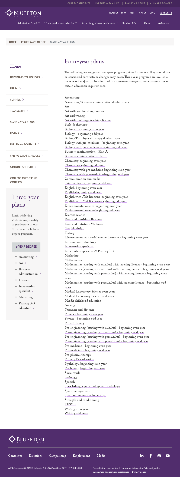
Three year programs (137, 77)
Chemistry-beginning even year (85, 161)
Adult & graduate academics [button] (98, 23)
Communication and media (82, 179)
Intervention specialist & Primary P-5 (89, 251)
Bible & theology (76, 125)
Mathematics (73, 260)
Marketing (26, 297)
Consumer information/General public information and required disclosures (126, 470)
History (24, 280)
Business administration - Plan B (86, 156)
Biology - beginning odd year (84, 134)
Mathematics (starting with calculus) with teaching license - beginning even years (118, 265)
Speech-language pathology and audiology (92, 387)
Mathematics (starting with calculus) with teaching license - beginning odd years (117, 269)
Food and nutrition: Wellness (83, 224)
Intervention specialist (27, 289)
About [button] (147, 23)
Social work (72, 373)
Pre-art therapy (74, 323)
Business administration (28, 272)
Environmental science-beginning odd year (92, 211)
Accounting (26, 257)
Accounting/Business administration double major (97, 102)
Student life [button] (129, 23)
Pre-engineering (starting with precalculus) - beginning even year (107, 337)
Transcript (17, 111)
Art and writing (75, 116)
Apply (142, 13)
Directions (35, 456)
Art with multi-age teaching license (88, 120)
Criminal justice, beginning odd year (88, 183)
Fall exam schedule (23, 144)
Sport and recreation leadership (85, 396)
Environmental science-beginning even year (93, 206)
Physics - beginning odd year (83, 319)
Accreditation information (105, 468)
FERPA (14, 88)
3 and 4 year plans (22, 122)
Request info (117, 13)
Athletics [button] (163, 23)
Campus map (57, 456)
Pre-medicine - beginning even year (88, 346)
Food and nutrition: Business (83, 220)
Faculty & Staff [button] (135, 3)
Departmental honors (25, 77)
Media (101, 456)
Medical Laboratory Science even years (90, 292)
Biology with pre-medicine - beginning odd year (96, 147)
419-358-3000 (75, 468)
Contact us (15, 456)
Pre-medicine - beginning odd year (87, 350)
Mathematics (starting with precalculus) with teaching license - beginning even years (116, 276)
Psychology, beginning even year (86, 364)
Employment (82, 456)
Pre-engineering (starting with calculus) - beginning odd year (104, 332)
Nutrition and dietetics (79, 310)
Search (166, 13)
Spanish (70, 382)
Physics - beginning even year (84, 314)
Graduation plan (21, 167)
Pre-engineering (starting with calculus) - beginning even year (105, 328)
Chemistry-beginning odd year (85, 166)
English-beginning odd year (83, 193)
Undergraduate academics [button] (59, 23)
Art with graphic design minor (84, 111)
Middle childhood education (83, 301)
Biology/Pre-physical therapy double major (92, 138)
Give (152, 13)
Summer (15, 99)
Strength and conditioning (82, 400)
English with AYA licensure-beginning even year (96, 197)
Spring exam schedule (25, 155)
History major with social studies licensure (106, 238)
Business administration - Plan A (86, 152)
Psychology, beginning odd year (85, 368)
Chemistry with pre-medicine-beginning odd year (97, 174)
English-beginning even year (83, 188)
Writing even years (77, 409)
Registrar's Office (33, 42)
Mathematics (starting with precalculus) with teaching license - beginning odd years (115, 285)
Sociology (71, 378)
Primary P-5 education (27, 306)
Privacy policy (139, 472)
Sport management (78, 391)
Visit (133, 13)
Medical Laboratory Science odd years (89, 296)
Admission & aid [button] (27, 23)
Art (21, 263)
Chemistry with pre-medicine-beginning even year (97, 170)
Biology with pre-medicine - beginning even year (97, 143)
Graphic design (74, 229)
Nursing (70, 305)
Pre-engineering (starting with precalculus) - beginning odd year (106, 341)
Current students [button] (79, 3)
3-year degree (26, 246)
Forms (14, 133)
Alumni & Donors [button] (161, 3)
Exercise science (75, 215)
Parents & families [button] (107, 3)
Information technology (80, 242)
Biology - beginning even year (84, 129)
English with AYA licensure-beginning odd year (96, 202)
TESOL (70, 405)
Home (13, 42)
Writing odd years (76, 414)
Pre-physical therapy (78, 355)
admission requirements (89, 86)
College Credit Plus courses (23, 180)
